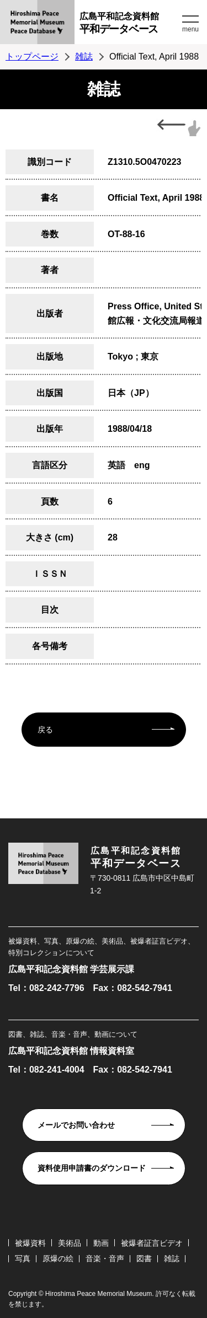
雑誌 (84, 56)
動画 (101, 1243)
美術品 (69, 1243)
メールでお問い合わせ (76, 1125)
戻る (45, 729)
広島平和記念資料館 (129, 24)
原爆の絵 (58, 1258)
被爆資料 (30, 1243)
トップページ (32, 56)
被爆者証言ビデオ (152, 1243)
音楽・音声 (105, 1258)
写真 (22, 1258)
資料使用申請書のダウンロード (92, 1168)
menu (190, 29)
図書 (144, 1258)
